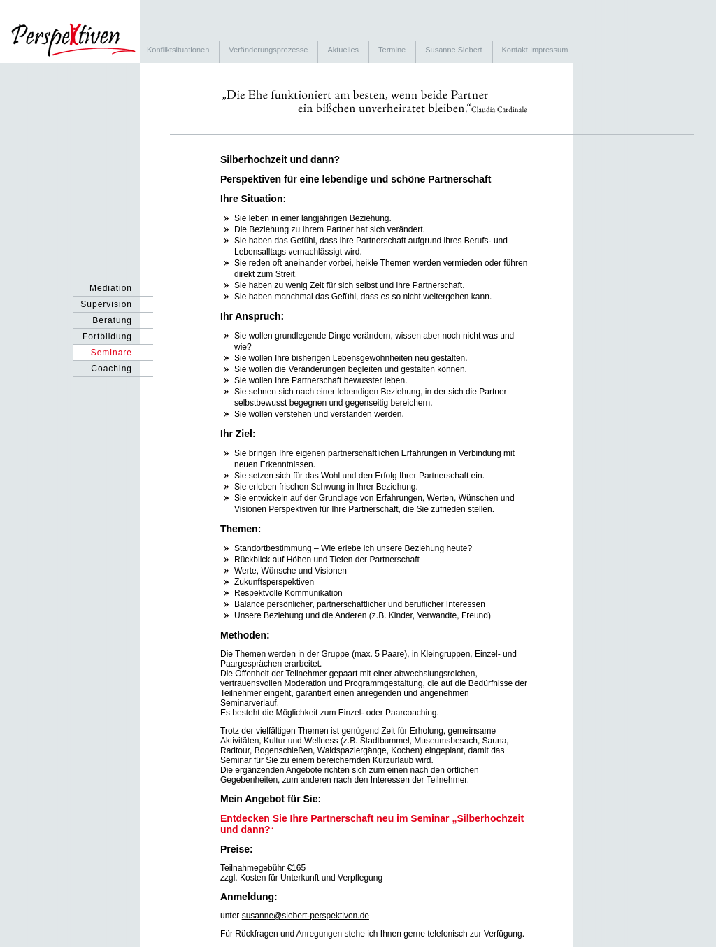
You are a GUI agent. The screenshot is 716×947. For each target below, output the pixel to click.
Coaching (111, 368)
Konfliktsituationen (178, 49)
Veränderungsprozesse (268, 49)
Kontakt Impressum (535, 49)
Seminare (111, 352)
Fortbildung (107, 336)
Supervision (106, 304)
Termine (392, 49)
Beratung (112, 320)
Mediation (111, 288)
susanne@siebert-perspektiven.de (305, 915)
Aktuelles (343, 49)
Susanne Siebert (453, 49)
